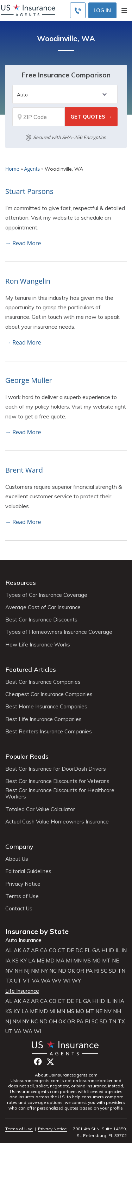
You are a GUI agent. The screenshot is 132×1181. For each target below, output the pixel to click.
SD (112, 971)
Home (12, 168)
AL (8, 950)
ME (40, 961)
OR (80, 971)
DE (70, 950)
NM (35, 971)
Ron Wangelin (27, 281)
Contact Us (18, 908)
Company (19, 846)
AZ (26, 950)
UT (17, 981)
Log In (102, 10)
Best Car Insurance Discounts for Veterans (57, 781)
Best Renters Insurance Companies (48, 731)
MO (96, 961)
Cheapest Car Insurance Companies (49, 694)
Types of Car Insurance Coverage (46, 595)
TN (121, 971)
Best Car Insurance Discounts (41, 620)
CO (52, 950)
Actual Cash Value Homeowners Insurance (57, 822)
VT (27, 981)
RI (96, 971)
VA (35, 981)
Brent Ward (24, 470)
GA (96, 950)
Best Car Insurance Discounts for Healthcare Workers (59, 793)
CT (61, 950)
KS (15, 961)
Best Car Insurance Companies (43, 682)
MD (50, 961)
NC (53, 971)
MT (106, 961)
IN (124, 950)
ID (111, 950)
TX (9, 981)
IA (8, 961)
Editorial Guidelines (28, 871)
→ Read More (23, 243)
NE (115, 961)
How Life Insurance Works (37, 645)
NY (44, 971)
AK (17, 950)
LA (31, 961)
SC (104, 971)
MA (60, 961)
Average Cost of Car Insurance (43, 607)
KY (23, 961)
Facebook (37, 1061)
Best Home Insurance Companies (46, 706)
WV (57, 981)
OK (71, 971)
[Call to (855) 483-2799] (78, 10)
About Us (16, 859)
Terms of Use (22, 896)
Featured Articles (30, 669)
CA (44, 950)
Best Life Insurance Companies (43, 719)
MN (77, 961)
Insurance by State (37, 931)
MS (87, 961)
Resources (20, 583)
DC (79, 950)
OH (53, 1021)
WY (76, 981)
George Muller (28, 380)
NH (18, 971)
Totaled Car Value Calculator (40, 809)
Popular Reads (27, 756)
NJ (27, 971)
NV (9, 971)
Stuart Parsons (29, 191)
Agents (32, 168)
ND (62, 971)
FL (87, 950)
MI (69, 961)
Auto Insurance (23, 940)
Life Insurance (22, 991)
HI (104, 950)
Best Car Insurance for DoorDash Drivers (55, 769)
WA (45, 981)
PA (89, 971)
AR (35, 950)
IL (117, 950)
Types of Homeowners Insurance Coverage (58, 632)
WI (66, 981)
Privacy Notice (22, 884)
